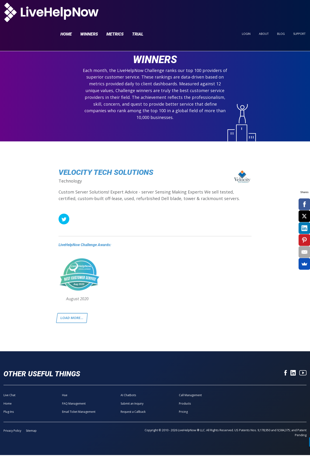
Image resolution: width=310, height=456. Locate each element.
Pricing (183, 413)
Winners (89, 12)
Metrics (115, 12)
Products (185, 404)
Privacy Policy (12, 432)
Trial (137, 12)
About (264, 12)
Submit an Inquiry (132, 404)
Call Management (190, 396)
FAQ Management (74, 404)
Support (299, 12)
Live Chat (9, 396)
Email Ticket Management (78, 413)
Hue (64, 396)
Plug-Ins (8, 413)
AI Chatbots (128, 396)
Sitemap (31, 432)
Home (66, 12)
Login (246, 12)
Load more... (73, 318)
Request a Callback (133, 413)
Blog (281, 12)
